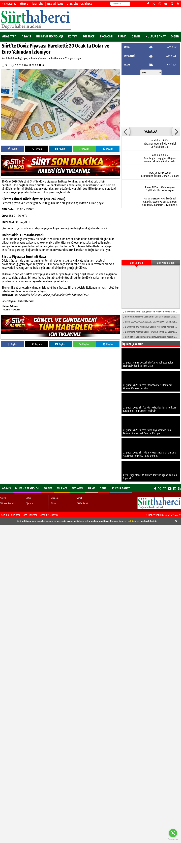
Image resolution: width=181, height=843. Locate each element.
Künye (23, 4)
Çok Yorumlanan (165, 262)
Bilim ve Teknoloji (49, 36)
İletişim (38, 4)
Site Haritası (30, 515)
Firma (122, 36)
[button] (126, 131)
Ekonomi (106, 36)
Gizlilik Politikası (80, 4)
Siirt (8, 65)
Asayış (26, 36)
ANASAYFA (9, 36)
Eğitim (72, 36)
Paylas (12, 148)
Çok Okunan (136, 262)
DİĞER (175, 36)
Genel (136, 36)
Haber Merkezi (26, 301)
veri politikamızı (131, 521)
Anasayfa (9, 4)
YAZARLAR (150, 131)
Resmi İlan (55, 4)
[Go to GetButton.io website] (173, 839)
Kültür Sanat (156, 36)
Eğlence (88, 36)
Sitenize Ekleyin (49, 515)
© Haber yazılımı (163, 515)
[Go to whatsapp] (173, 833)
